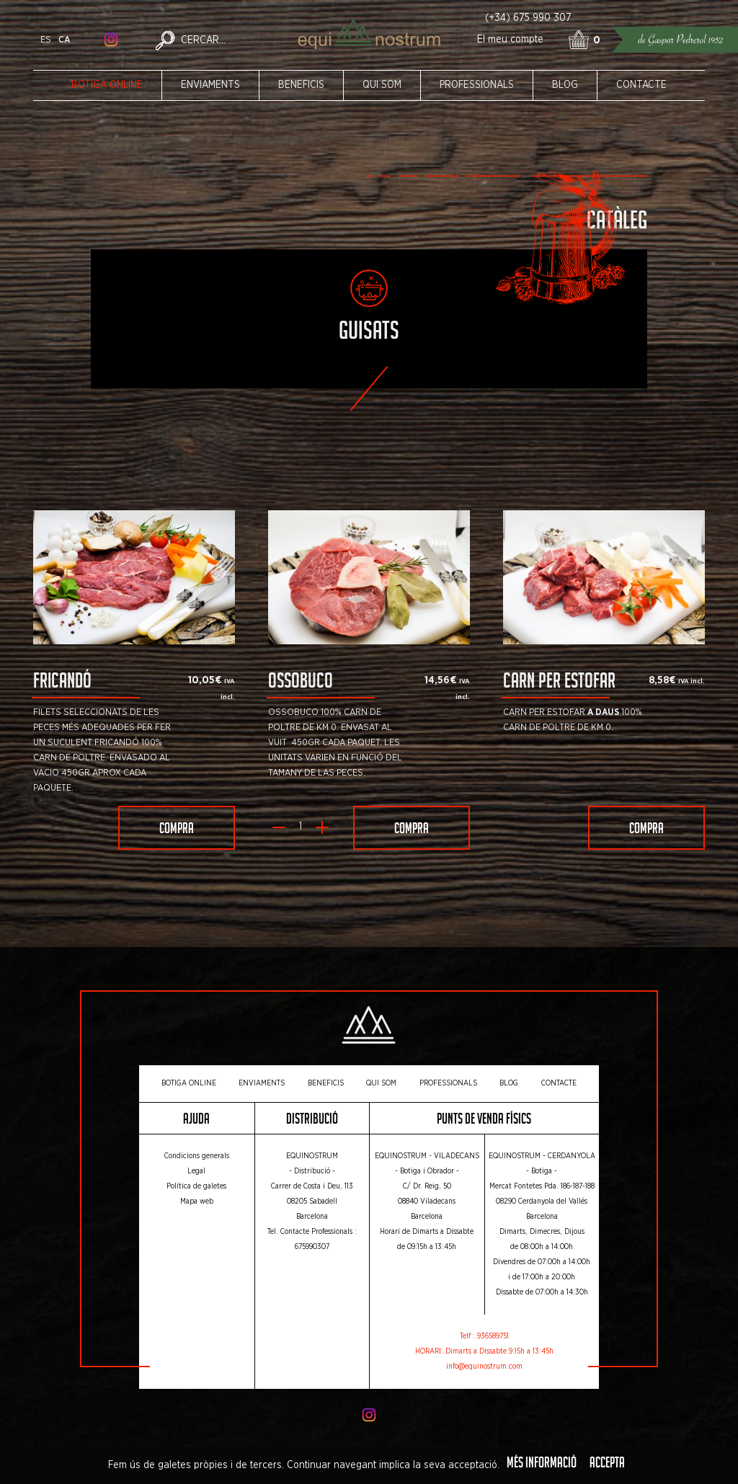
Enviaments (210, 85)
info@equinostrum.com (484, 1366)
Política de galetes (196, 1186)
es (45, 40)
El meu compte (510, 40)
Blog (565, 85)
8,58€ (662, 680)
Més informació (542, 1464)
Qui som (382, 85)
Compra (176, 830)
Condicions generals (196, 1156)
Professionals (477, 85)
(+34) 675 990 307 (528, 18)
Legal (196, 1171)
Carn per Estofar (559, 683)
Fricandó (62, 683)
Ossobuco (300, 683)
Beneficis (301, 85)
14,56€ (440, 680)
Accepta (607, 1464)
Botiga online (107, 85)
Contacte (641, 85)
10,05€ (205, 680)
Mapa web (196, 1201)
